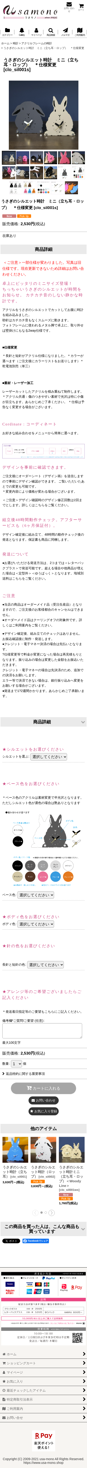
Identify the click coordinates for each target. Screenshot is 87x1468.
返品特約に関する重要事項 (23, 1074)
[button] (50, 32)
